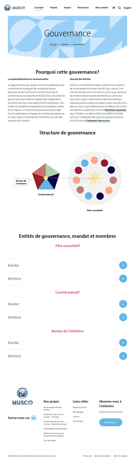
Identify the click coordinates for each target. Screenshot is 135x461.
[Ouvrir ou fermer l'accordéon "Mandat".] (67, 265)
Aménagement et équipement (56, 428)
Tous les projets (50, 440)
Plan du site (87, 456)
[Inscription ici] (110, 425)
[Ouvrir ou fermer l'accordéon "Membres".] (67, 278)
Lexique (76, 416)
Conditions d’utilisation (102, 456)
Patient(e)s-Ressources (98, 120)
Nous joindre (101, 7)
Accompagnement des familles (53, 408)
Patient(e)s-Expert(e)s (115, 109)
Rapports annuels (80, 407)
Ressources (83, 7)
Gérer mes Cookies (120, 456)
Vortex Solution (50, 456)
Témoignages (78, 412)
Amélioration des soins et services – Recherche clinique (55, 422)
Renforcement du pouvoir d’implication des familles (54, 434)
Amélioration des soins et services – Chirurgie (53, 415)
